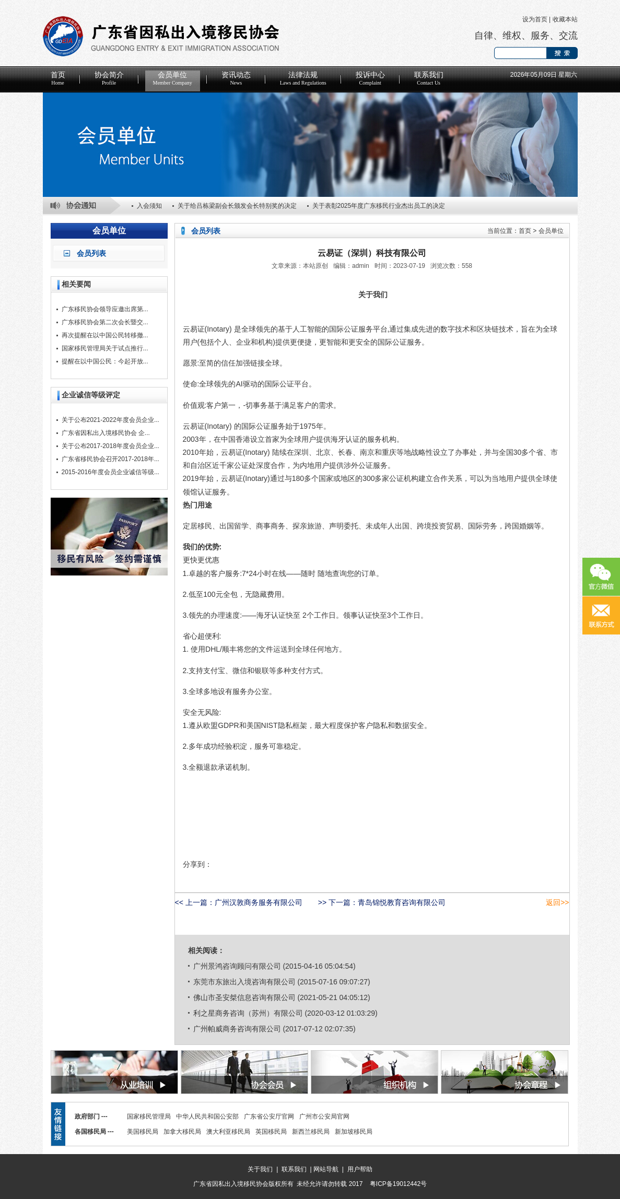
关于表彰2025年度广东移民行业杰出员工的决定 (379, 205)
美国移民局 (142, 1131)
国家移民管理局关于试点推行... (105, 348)
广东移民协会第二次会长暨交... (105, 322)
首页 (58, 78)
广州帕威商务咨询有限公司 (237, 1029)
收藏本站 (565, 19)
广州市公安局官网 (324, 1116)
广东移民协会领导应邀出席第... (105, 309)
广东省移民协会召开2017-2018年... (110, 459)
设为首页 (534, 19)
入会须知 (149, 205)
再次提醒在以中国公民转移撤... (105, 335)
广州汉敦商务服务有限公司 (258, 902)
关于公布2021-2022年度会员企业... (110, 420)
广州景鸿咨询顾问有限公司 (237, 966)
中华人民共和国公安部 (207, 1116)
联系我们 (428, 78)
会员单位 (172, 78)
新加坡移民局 (353, 1131)
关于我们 (260, 1169)
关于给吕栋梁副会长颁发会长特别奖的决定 (237, 205)
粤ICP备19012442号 (398, 1184)
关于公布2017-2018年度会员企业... (110, 446)
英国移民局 (271, 1131)
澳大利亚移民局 (228, 1131)
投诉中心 (370, 78)
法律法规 (303, 78)
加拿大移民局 (182, 1131)
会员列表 (91, 253)
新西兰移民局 (311, 1131)
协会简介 (109, 78)
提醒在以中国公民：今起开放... (105, 361)
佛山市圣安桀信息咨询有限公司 (244, 997)
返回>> (557, 902)
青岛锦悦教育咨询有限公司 (402, 902)
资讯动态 (236, 78)
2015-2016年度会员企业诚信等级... (110, 472)
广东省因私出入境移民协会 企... (106, 433)
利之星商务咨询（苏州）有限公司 (248, 1013)
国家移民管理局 (149, 1116)
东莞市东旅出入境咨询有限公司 (244, 982)
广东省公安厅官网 (269, 1116)
